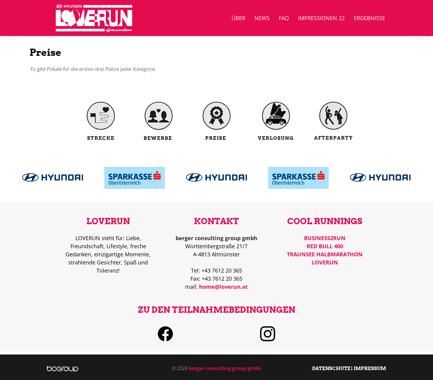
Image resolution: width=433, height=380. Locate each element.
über (238, 18)
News (262, 18)
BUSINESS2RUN (324, 238)
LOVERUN (325, 262)
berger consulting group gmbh (225, 368)
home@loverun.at (223, 286)
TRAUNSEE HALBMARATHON (325, 254)
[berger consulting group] (62, 368)
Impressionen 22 (321, 18)
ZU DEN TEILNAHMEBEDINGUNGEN (216, 309)
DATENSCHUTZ (331, 368)
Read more (52, 174)
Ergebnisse (369, 18)
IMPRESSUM (370, 368)
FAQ (284, 18)
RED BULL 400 (325, 246)
